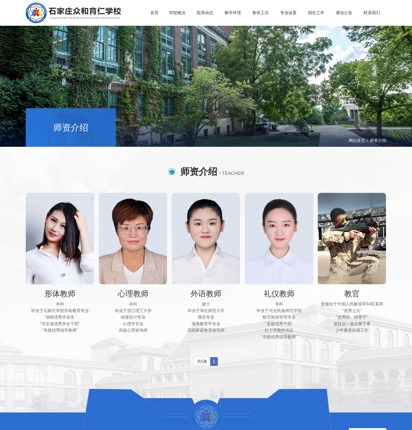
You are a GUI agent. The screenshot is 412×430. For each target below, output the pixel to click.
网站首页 (357, 140)
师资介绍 (378, 140)
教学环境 (233, 12)
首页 (155, 13)
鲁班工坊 (261, 12)
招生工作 (317, 12)
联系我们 (372, 12)
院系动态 (206, 12)
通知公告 (344, 12)
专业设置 (289, 12)
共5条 (202, 361)
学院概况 (178, 12)
